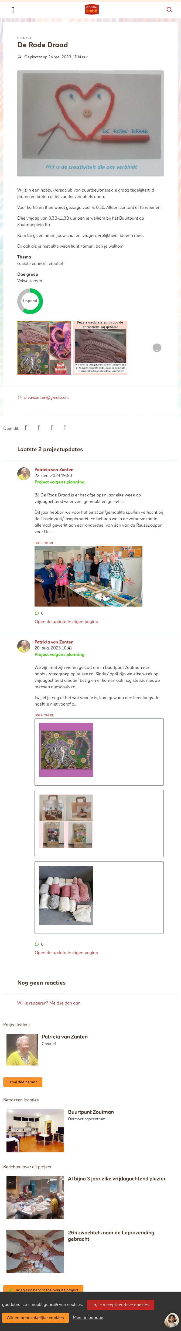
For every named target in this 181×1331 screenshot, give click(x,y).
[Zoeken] (169, 10)
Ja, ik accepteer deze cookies (120, 1305)
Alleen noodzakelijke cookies (35, 1317)
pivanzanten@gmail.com (46, 397)
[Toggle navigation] (12, 10)
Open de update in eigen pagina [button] (66, 621)
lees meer (44, 542)
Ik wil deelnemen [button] (22, 1082)
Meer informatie (88, 1317)
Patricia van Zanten (54, 469)
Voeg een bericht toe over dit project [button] (43, 1290)
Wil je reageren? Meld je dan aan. (49, 1003)
